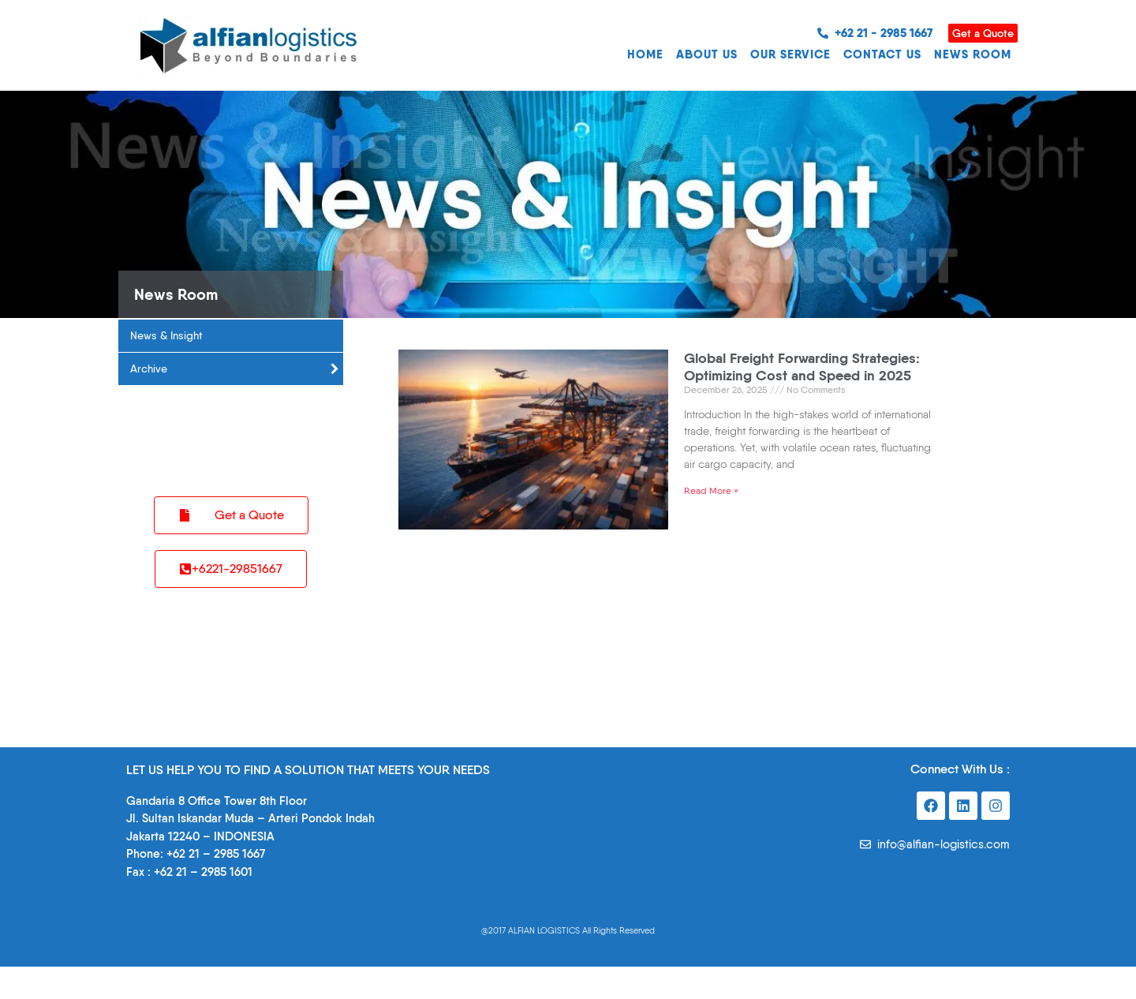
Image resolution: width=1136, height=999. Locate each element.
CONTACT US (882, 54)
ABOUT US (707, 54)
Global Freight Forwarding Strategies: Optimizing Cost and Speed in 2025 (802, 366)
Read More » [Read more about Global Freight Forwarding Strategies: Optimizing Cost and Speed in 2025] (711, 490)
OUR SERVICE (790, 54)
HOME (645, 54)
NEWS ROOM (972, 54)
